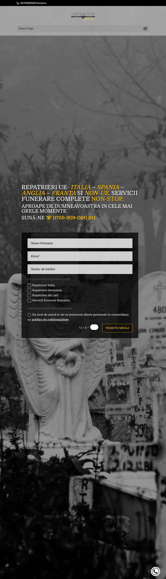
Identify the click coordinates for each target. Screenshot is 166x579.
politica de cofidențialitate (50, 319)
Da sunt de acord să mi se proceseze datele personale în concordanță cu (78, 317)
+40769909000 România (32, 3)
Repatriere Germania (45, 290)
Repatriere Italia (41, 285)
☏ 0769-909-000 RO (70, 218)
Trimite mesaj (117, 328)
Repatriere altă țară (43, 295)
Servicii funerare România (49, 300)
